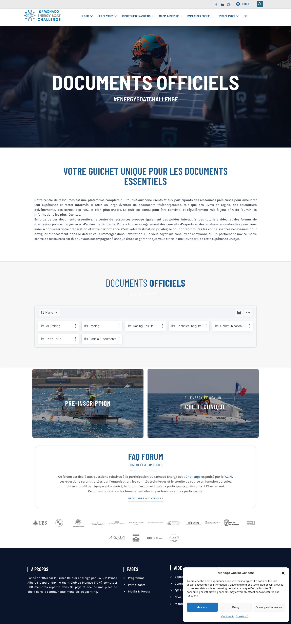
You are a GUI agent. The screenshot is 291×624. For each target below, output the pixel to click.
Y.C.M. (228, 477)
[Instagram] (229, 3)
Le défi (86, 16)
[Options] (248, 312)
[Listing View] (239, 312)
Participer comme (200, 16)
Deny (235, 607)
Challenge (193, 477)
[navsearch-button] (260, 4)
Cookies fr (227, 616)
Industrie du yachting (138, 16)
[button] (283, 573)
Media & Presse (170, 16)
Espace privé (228, 16)
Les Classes (107, 16)
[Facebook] (216, 3)
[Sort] (49, 312)
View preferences (269, 607)
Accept (202, 607)
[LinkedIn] (222, 3)
